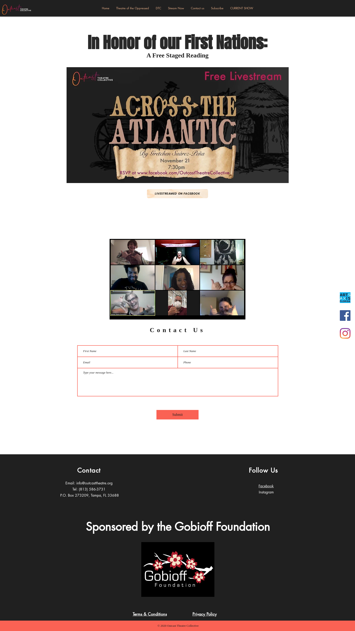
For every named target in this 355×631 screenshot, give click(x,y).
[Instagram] (345, 333)
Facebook (266, 486)
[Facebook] (345, 315)
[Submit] (177, 414)
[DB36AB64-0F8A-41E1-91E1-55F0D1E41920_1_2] (345, 297)
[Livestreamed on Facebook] (177, 193)
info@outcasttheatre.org (94, 483)
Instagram (266, 492)
